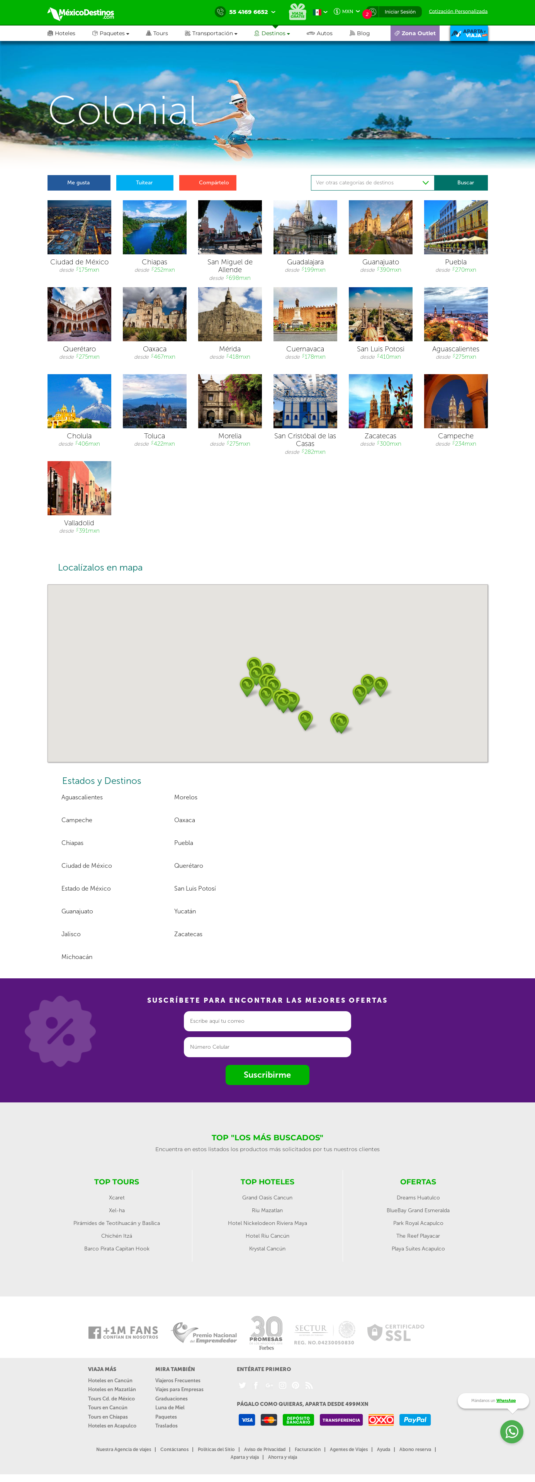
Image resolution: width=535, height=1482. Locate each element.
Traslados (166, 1426)
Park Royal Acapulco (418, 1223)
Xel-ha (117, 1210)
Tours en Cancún (107, 1407)
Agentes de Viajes (349, 1449)
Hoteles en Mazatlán (112, 1389)
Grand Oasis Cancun (267, 1197)
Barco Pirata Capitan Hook (116, 1248)
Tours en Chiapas (108, 1417)
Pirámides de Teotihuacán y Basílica (116, 1223)
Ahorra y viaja (282, 1457)
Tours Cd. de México (111, 1399)
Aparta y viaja (245, 1457)
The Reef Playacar (418, 1236)
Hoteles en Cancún (110, 1380)
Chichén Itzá (116, 1236)
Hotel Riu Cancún (267, 1236)
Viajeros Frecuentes (177, 1380)
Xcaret (117, 1197)
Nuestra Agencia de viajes (123, 1449)
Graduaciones (171, 1399)
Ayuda (383, 1449)
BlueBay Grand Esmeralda (418, 1210)
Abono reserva (415, 1449)
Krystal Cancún (267, 1248)
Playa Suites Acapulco (418, 1248)
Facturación (308, 1449)
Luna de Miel (170, 1407)
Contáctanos (174, 1449)
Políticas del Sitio (216, 1449)
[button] (219, 33)
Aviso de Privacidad (264, 1449)
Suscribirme (267, 1075)
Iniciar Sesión (400, 12)
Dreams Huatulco (418, 1197)
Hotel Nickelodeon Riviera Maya (267, 1223)
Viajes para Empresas (179, 1389)
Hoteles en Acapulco (112, 1426)
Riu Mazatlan (267, 1210)
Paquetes (166, 1417)
